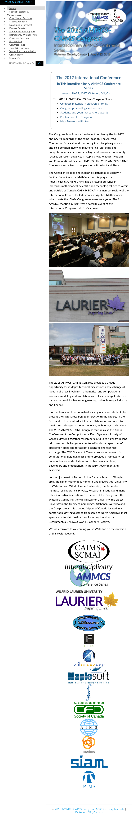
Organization (16, 54)
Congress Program (19, 38)
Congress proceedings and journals (81, 108)
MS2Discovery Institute (110, 809)
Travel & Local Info (19, 47)
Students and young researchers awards (84, 112)
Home (12, 8)
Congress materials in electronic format (84, 103)
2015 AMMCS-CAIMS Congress (74, 809)
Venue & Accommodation (22, 51)
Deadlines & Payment (20, 24)
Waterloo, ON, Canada (89, 812)
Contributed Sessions (20, 18)
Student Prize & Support (22, 31)
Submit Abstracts (18, 21)
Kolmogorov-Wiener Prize (23, 34)
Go (39, 63)
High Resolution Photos (74, 121)
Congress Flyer (17, 44)
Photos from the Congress (76, 117)
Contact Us (15, 57)
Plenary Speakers (18, 28)
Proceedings (15, 41)
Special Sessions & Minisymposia (18, 13)
